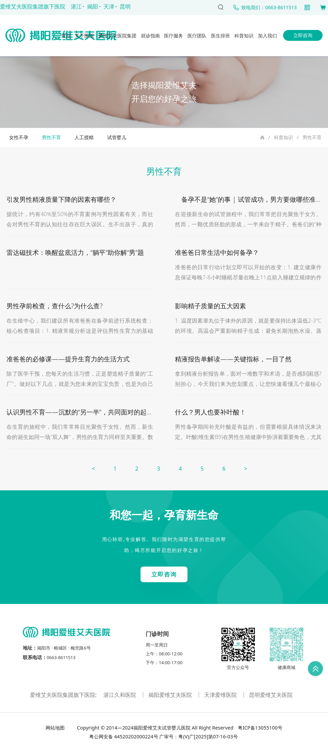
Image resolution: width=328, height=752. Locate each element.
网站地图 (56, 727)
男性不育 (312, 137)
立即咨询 (302, 35)
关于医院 (84, 35)
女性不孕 (18, 137)
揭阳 (92, 6)
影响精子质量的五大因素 (210, 305)
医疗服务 (173, 35)
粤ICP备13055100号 (259, 727)
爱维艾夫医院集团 (117, 35)
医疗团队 (197, 35)
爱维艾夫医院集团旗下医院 (32, 6)
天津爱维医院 (221, 695)
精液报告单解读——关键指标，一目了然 (233, 358)
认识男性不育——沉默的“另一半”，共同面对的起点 (79, 411)
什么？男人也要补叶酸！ (210, 411)
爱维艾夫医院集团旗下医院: (64, 695)
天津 (108, 6)
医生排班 (220, 35)
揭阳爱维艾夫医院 (170, 695)
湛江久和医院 (120, 695)
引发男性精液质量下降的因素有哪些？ (61, 199)
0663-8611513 (61, 657)
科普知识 (243, 35)
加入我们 (267, 35)
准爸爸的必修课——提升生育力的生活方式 (67, 358)
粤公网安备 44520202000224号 (123, 736)
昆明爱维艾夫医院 (271, 695)
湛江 (76, 6)
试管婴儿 (116, 137)
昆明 (125, 6)
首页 (65, 35)
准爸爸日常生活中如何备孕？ (217, 252)
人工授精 (84, 137)
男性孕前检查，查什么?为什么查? (54, 305)
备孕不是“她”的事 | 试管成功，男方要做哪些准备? (250, 199)
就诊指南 (150, 35)
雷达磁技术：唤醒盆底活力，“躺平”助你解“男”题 (75, 252)
